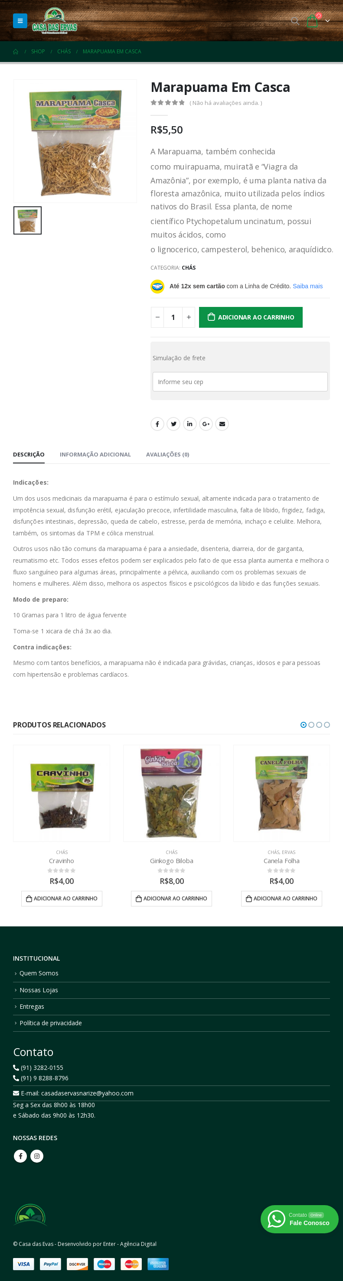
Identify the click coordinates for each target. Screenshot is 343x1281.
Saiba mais (308, 286)
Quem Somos (39, 973)
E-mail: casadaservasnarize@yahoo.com (73, 1093)
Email (222, 424)
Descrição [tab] (29, 454)
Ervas (288, 852)
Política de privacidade (51, 1023)
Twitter (173, 424)
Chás (189, 267)
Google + (206, 424)
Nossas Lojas (39, 990)
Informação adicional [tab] (95, 454)
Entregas (32, 1006)
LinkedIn (190, 424)
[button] (303, 725)
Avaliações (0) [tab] (167, 454)
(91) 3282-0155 (38, 1068)
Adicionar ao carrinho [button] (66, 898)
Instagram (36, 1156)
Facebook (157, 424)
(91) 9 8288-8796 (41, 1078)
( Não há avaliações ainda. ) (225, 103)
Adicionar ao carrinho (256, 317)
